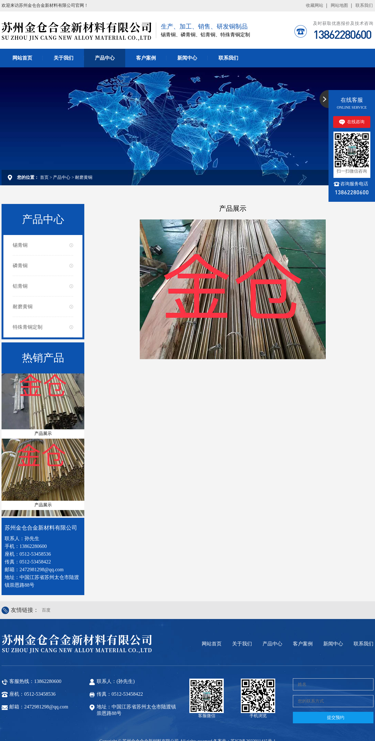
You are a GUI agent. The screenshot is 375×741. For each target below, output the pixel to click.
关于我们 (63, 39)
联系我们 (228, 39)
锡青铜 (20, 226)
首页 (44, 158)
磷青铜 (20, 247)
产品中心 (105, 39)
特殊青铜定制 (27, 308)
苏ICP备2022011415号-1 (253, 722)
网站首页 (22, 39)
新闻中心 (187, 39)
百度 (46, 591)
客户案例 (146, 39)
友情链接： (25, 591)
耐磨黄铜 (83, 158)
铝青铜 (20, 267)
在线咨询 (355, 103)
